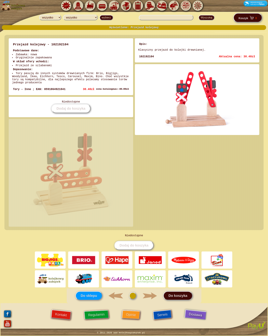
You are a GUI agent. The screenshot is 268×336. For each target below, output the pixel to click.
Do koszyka (178, 296)
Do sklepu (89, 296)
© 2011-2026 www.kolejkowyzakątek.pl (121, 333)
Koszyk (248, 18)
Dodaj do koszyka (71, 108)
